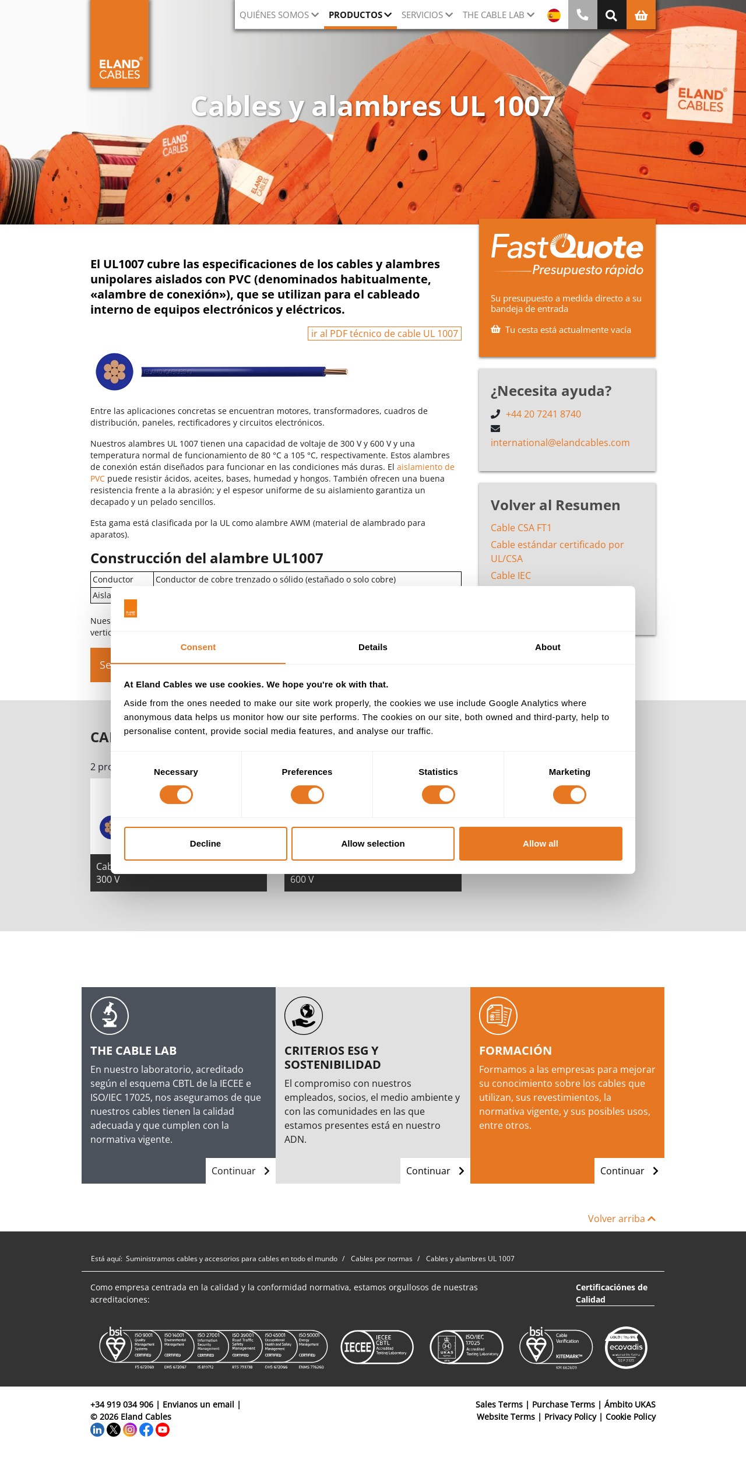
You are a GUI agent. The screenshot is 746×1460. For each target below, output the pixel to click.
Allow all (540, 843)
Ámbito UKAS (630, 1404)
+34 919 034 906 (121, 1404)
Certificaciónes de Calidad (612, 1293)
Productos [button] (355, 14)
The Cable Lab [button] (494, 14)
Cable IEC (511, 574)
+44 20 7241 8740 (543, 414)
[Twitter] (114, 1428)
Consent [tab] (198, 646)
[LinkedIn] (97, 1428)
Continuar (241, 1170)
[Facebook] (146, 1428)
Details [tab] (373, 646)
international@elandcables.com (560, 442)
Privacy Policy (570, 1416)
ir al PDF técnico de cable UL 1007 (384, 333)
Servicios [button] (422, 14)
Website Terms (506, 1416)
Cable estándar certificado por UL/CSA (557, 551)
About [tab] (548, 646)
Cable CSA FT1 (521, 527)
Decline (205, 843)
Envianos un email (198, 1404)
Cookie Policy (631, 1416)
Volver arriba (622, 1218)
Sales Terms (499, 1404)
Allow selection (372, 843)
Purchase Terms (563, 1404)
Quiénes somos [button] (274, 14)
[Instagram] (130, 1428)
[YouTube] (163, 1428)
